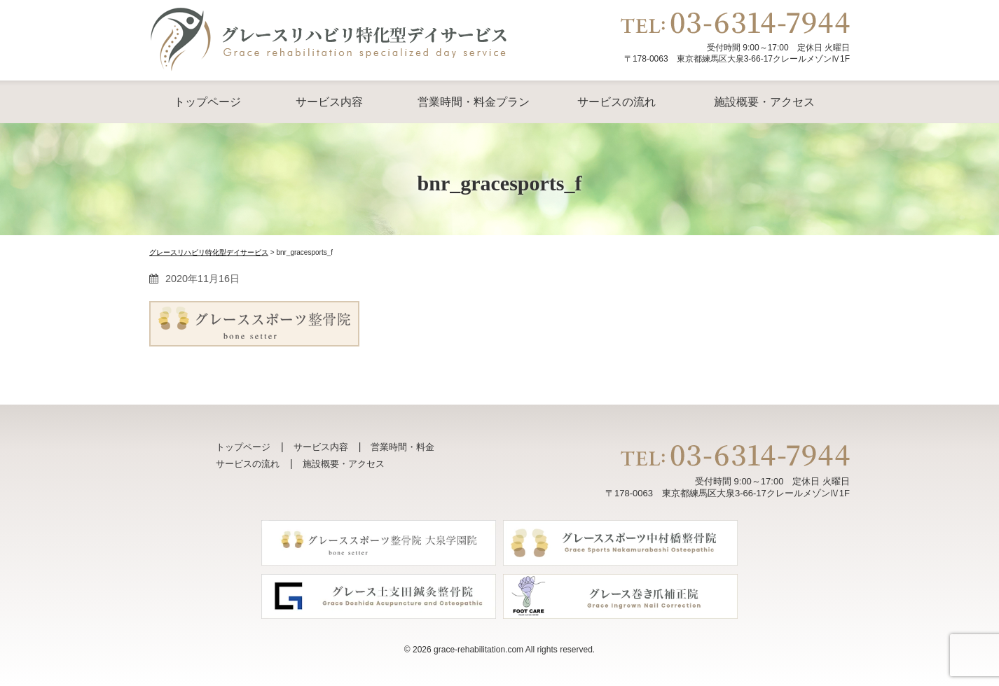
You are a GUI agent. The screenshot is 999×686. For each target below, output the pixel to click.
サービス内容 (329, 102)
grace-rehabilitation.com (478, 649)
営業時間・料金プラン (474, 102)
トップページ (207, 102)
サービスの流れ (616, 102)
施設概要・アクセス (764, 102)
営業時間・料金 (402, 447)
